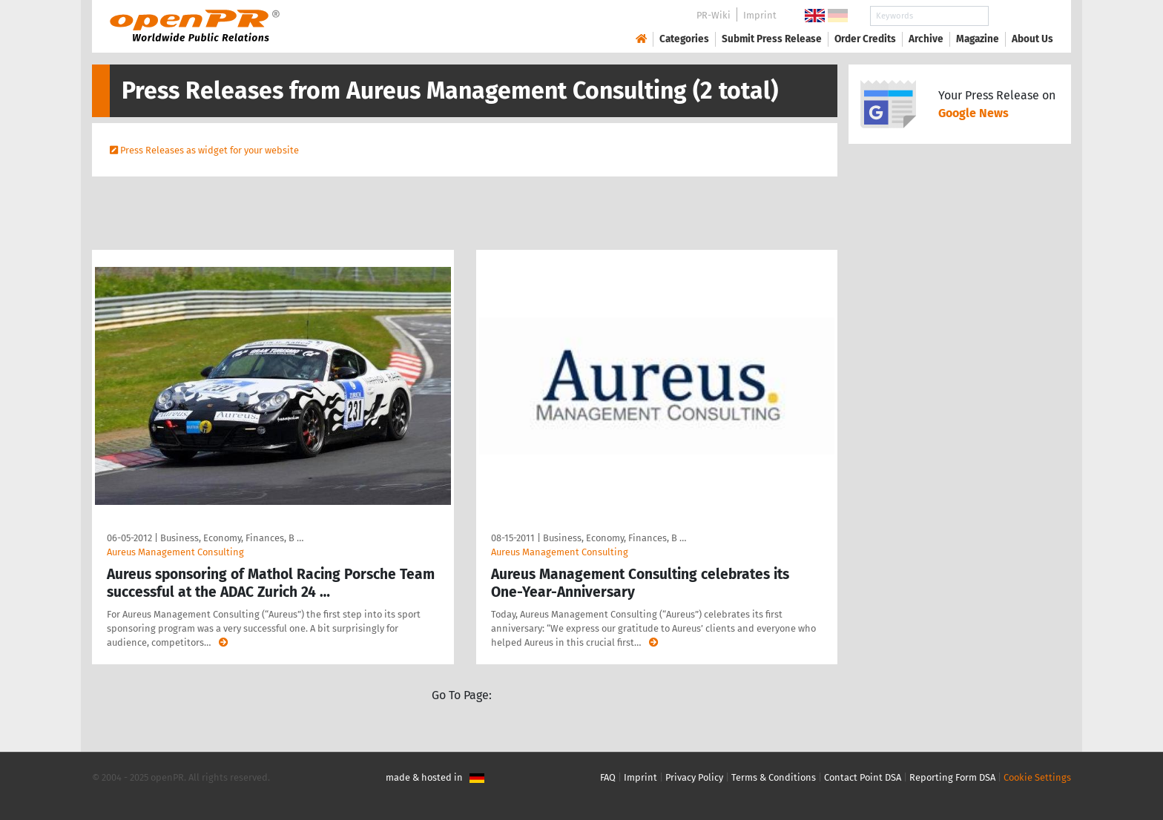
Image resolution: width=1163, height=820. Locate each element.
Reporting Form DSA (952, 777)
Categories (684, 39)
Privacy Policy (694, 777)
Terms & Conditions (773, 777)
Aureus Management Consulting (175, 552)
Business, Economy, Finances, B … (231, 537)
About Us (1032, 39)
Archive (926, 39)
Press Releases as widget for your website (209, 150)
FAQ (608, 777)
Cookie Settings (1037, 777)
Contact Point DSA (862, 777)
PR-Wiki (713, 15)
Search (1021, 16)
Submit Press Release (772, 39)
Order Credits (865, 39)
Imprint (760, 15)
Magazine (977, 39)
